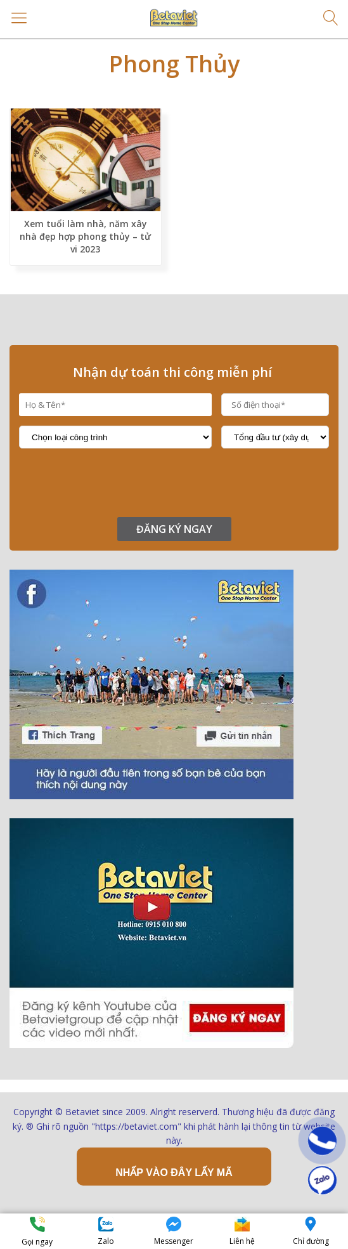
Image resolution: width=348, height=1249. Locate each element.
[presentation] (115, 482)
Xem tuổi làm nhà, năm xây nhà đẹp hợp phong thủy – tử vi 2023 (85, 236)
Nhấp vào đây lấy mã (173, 1172)
